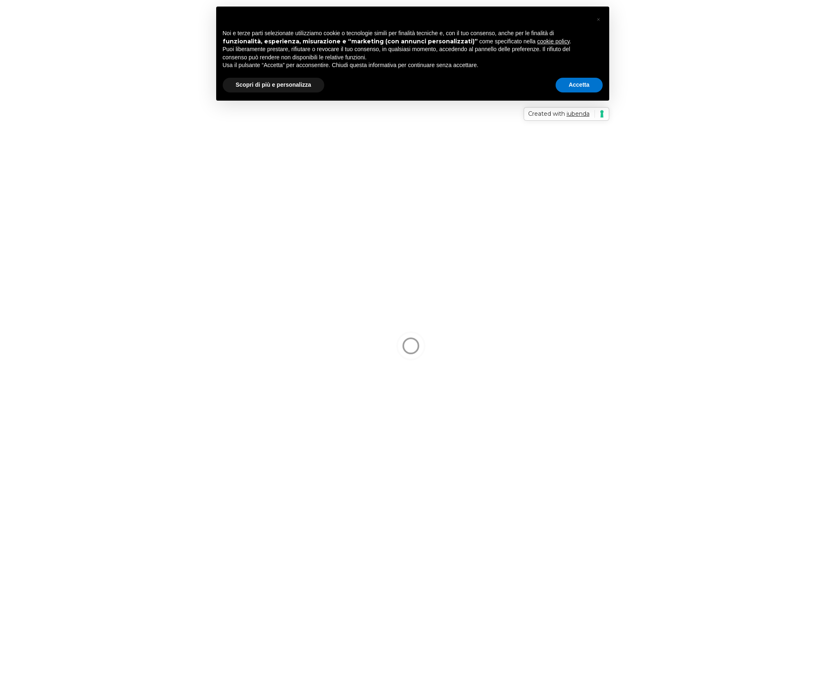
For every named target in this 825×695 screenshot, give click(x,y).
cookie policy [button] (553, 41)
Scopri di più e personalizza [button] (273, 84)
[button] (598, 19)
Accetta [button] (579, 84)
